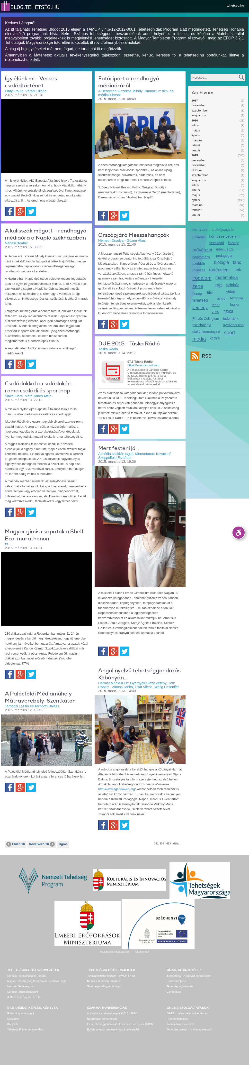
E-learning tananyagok (21, 1013)
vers (215, 311)
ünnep (197, 294)
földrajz (233, 243)
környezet (200, 229)
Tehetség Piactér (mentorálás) (25, 1029)
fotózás (198, 236)
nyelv (238, 269)
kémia (215, 338)
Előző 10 (15, 844)
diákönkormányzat (206, 331)
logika (234, 304)
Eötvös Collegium (205, 319)
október (197, 170)
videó (230, 291)
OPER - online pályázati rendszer (187, 1013)
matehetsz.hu (16, 59)
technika (236, 298)
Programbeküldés (177, 1018)
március (197, 140)
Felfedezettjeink (176, 981)
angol (221, 298)
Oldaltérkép (142, 951)
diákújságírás (224, 229)
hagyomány (201, 257)
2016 (195, 120)
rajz (218, 285)
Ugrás (63, 844)
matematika (226, 277)
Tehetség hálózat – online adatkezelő (189, 1029)
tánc (237, 262)
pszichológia (201, 325)
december (198, 160)
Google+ (20, 211)
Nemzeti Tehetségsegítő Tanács (26, 975)
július (195, 125)
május (196, 130)
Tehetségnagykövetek (180, 986)
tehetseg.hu (235, 5)
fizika (228, 311)
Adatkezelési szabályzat (114, 951)
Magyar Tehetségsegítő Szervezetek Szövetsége (36, 981)
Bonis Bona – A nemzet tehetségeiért (189, 975)
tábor (216, 305)
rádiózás (198, 270)
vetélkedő (216, 243)
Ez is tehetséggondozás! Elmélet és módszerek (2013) (120, 1024)
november (198, 105)
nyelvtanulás (233, 325)
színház (232, 285)
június (196, 190)
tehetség (200, 300)
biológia (221, 262)
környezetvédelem (224, 236)
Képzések (13, 1018)
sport (229, 332)
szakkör (198, 263)
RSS (205, 356)
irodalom (202, 278)
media (199, 339)
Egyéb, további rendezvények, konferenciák (113, 1029)
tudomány (230, 318)
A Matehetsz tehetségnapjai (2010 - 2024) (112, 1013)
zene (197, 286)
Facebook (9, 211)
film (210, 292)
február (197, 145)
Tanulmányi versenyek (180, 1024)
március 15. (225, 249)
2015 (195, 155)
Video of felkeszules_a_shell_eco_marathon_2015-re (46, 588)
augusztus (199, 115)
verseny (200, 307)
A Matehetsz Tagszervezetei (24, 997)
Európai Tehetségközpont (22, 991)
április (196, 135)
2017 (195, 100)
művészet (202, 249)
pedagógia (224, 256)
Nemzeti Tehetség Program (103, 981)
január (196, 150)
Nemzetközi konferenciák (102, 1018)
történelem (219, 270)
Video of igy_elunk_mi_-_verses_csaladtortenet (46, 135)
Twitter (31, 211)
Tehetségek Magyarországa (103, 986)
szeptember (200, 110)
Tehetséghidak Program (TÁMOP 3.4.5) (111, 975)
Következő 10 (42, 844)
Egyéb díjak (174, 991)
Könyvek (12, 1024)
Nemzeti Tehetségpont (20, 986)
